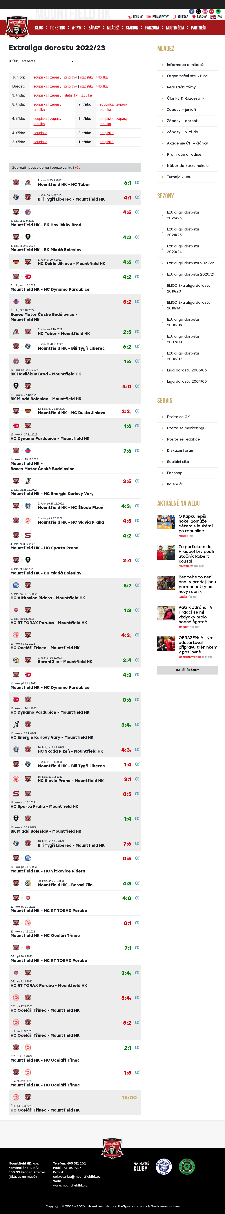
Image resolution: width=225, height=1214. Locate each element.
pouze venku (62, 168)
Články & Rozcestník (186, 98)
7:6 (127, 451)
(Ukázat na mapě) (23, 1177)
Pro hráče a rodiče (184, 154)
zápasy (56, 77)
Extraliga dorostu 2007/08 (183, 339)
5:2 (127, 302)
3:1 (127, 780)
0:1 (127, 923)
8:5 (127, 794)
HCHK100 (135, 17)
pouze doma (38, 168)
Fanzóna (152, 28)
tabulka (102, 77)
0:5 (127, 859)
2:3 (126, 412)
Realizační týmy (181, 87)
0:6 (127, 700)
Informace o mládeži (186, 65)
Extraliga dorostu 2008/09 (183, 322)
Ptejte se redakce (183, 439)
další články (187, 670)
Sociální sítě (178, 462)
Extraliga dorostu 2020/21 (190, 274)
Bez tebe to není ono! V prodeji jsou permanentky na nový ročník (197, 584)
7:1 (128, 948)
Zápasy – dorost (182, 121)
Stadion (132, 28)
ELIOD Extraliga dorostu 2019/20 (188, 288)
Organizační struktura (187, 76)
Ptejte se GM (178, 417)
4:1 (127, 198)
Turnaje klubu (179, 177)
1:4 (127, 765)
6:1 (127, 183)
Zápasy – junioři (181, 110)
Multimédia (175, 28)
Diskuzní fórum (180, 450)
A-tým (77, 28)
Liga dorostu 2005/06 (187, 370)
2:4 (127, 561)
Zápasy (94, 28)
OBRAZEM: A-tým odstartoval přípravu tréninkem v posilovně (198, 645)
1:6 (127, 362)
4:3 (126, 506)
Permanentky (158, 17)
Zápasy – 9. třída (182, 132)
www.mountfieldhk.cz (70, 1185)
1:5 (127, 1073)
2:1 (127, 1048)
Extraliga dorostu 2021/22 (190, 263)
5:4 (126, 998)
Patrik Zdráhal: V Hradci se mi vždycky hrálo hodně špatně (195, 614)
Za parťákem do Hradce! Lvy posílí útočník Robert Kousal (196, 554)
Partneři (198, 28)
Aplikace (180, 17)
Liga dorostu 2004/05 (187, 381)
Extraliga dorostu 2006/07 (183, 356)
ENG (216, 17)
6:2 (127, 347)
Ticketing (57, 28)
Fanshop (199, 17)
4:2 (127, 238)
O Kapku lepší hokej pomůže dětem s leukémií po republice (196, 523)
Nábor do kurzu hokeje (188, 166)
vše (77, 168)
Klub (39, 28)
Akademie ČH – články (187, 143)
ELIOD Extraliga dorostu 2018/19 (188, 305)
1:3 (127, 611)
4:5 (127, 213)
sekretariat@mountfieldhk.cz (77, 1177)
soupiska (40, 77)
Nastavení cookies (165, 1206)
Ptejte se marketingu (186, 428)
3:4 (126, 725)
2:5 (127, 332)
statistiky (86, 77)
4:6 (127, 262)
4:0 (126, 387)
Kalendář (175, 484)
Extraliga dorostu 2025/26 (183, 215)
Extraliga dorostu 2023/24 (183, 249)
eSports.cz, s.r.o (134, 1206)
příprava (70, 77)
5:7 (127, 586)
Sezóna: (13, 61)
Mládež (113, 28)
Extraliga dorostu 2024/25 (183, 232)
